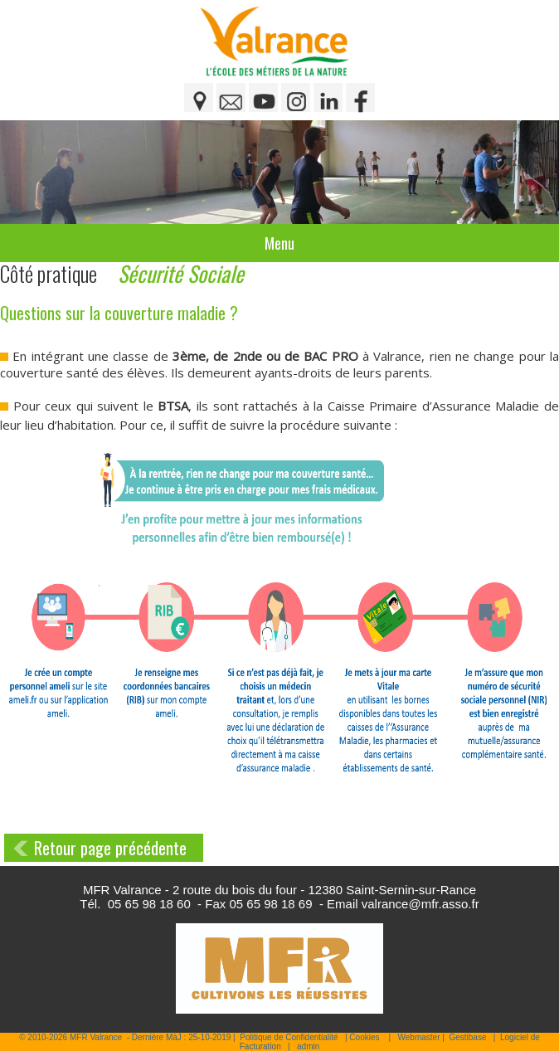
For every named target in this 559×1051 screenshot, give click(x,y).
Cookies (364, 1037)
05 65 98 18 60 (149, 904)
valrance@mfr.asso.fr (420, 904)
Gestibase (467, 1037)
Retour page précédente (110, 847)
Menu (279, 243)
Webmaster (419, 1037)
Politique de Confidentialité (289, 1037)
